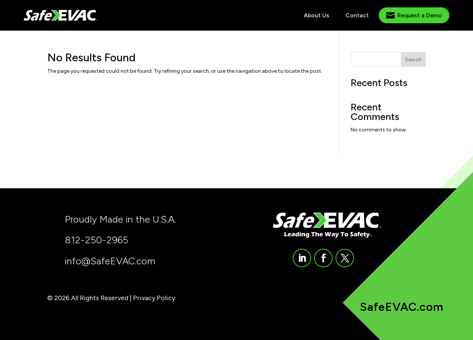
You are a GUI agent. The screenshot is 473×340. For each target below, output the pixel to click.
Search (413, 59)
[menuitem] (316, 15)
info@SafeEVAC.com (110, 261)
